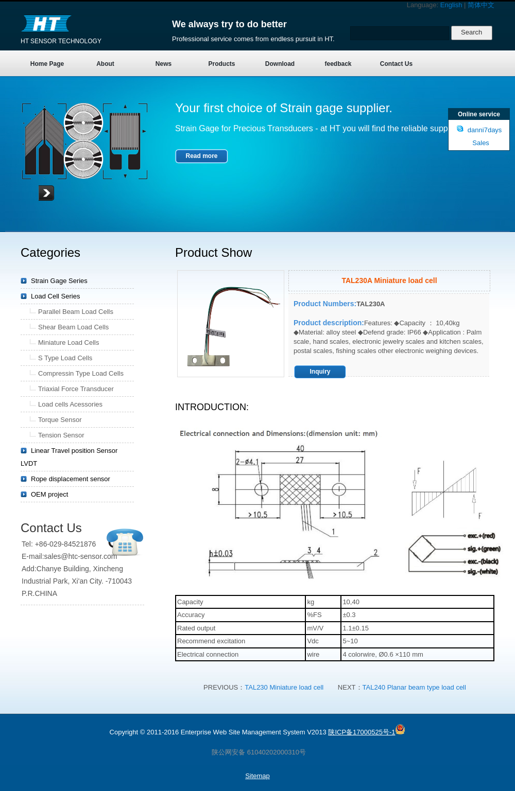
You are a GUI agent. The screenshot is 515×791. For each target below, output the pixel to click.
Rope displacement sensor (70, 479)
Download (280, 63)
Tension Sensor (61, 435)
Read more (201, 156)
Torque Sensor (60, 420)
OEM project (49, 494)
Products (221, 63)
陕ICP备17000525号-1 (361, 732)
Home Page (47, 63)
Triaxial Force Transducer (76, 389)
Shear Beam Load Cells (73, 327)
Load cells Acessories (70, 404)
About (105, 63)
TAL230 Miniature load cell (285, 687)
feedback (337, 63)
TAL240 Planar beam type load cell (414, 687)
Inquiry (320, 371)
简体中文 (481, 5)
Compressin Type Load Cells (81, 373)
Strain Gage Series (59, 281)
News (163, 63)
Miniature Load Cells (68, 342)
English (451, 5)
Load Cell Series (55, 296)
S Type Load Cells (65, 358)
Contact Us (396, 63)
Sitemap (257, 776)
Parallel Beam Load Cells (75, 311)
